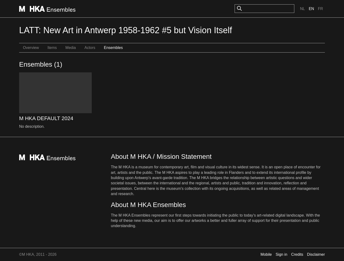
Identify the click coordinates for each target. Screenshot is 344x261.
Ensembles (113, 48)
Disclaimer (316, 254)
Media (70, 48)
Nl (302, 9)
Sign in (281, 254)
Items (52, 48)
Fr (320, 9)
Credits (297, 254)
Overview (31, 48)
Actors (89, 48)
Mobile (266, 254)
